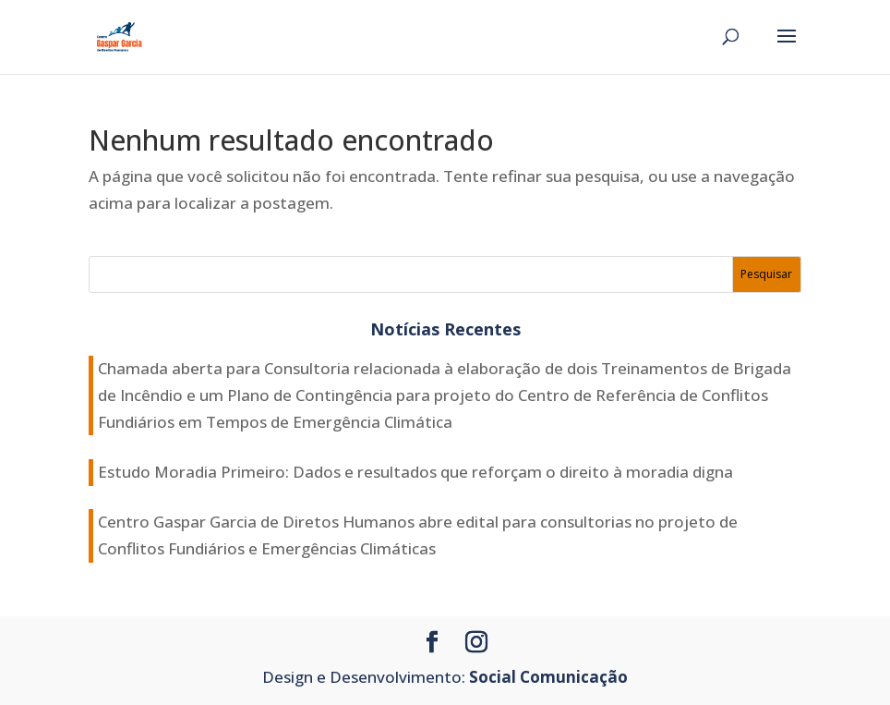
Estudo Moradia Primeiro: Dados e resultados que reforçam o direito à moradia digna (415, 471)
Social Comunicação (548, 676)
